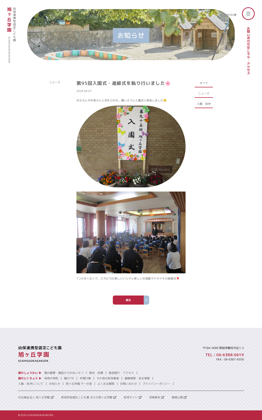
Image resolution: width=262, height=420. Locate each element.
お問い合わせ (128, 384)
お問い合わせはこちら (248, 43)
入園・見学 (204, 104)
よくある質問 (106, 384)
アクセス (248, 68)
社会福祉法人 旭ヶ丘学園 (36, 397)
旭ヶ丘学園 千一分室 (79, 384)
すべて (204, 83)
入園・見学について (30, 384)
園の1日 (69, 378)
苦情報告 (156, 397)
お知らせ (54, 384)
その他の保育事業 (108, 378)
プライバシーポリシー (156, 384)
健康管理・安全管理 (137, 378)
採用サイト (133, 397)
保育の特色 (51, 378)
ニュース (54, 82)
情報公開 (179, 397)
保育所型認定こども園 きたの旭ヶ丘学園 (88, 397)
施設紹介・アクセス (121, 373)
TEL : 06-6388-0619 (224, 354)
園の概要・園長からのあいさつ (64, 373)
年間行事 (85, 378)
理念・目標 (96, 373)
